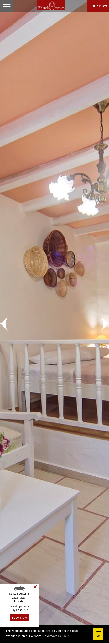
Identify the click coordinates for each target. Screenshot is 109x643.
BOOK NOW (98, 6)
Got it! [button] (98, 634)
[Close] (35, 587)
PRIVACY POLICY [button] (56, 636)
